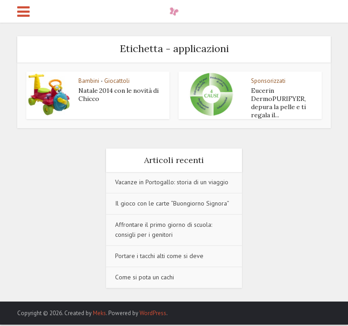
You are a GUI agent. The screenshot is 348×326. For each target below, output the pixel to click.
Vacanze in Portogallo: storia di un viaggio (171, 182)
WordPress (153, 313)
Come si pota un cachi (144, 277)
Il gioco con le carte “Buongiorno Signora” (172, 203)
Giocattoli (117, 81)
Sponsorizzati (268, 81)
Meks (99, 313)
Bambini (88, 81)
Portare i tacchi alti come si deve (159, 256)
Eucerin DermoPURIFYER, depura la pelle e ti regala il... (278, 102)
